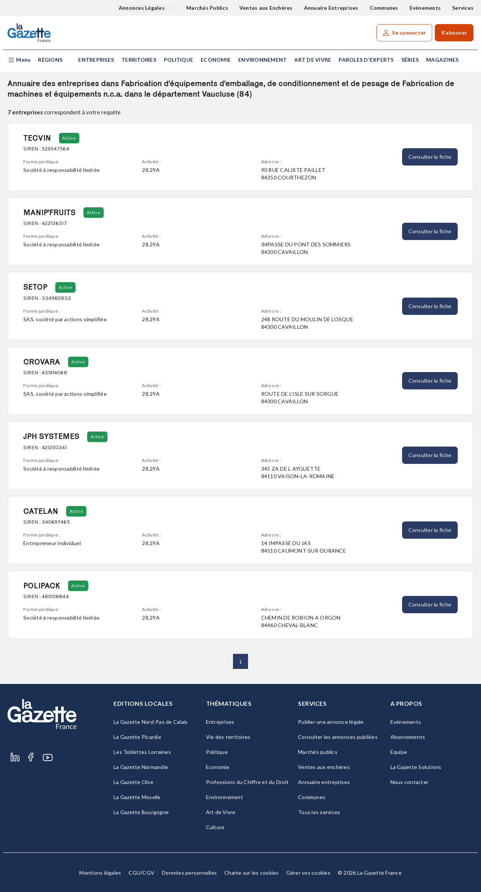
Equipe (398, 752)
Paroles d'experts (366, 59)
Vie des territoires (228, 737)
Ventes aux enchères (324, 767)
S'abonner (454, 32)
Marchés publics (317, 752)
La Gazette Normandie (140, 767)
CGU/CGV (141, 872)
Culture (215, 827)
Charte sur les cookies (251, 872)
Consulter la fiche (430, 156)
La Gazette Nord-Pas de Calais (150, 722)
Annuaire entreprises (324, 782)
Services (462, 8)
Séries (410, 59)
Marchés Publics (207, 8)
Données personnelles (189, 872)
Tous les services (319, 812)
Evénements (425, 8)
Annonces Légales (142, 8)
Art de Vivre (312, 59)
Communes (384, 8)
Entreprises (96, 59)
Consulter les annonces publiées (338, 737)
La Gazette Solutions (416, 767)
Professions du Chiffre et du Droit (247, 782)
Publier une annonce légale (331, 722)
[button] (19, 60)
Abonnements (407, 737)
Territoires (138, 59)
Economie (216, 59)
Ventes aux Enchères (266, 8)
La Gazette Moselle (137, 797)
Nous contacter (409, 782)
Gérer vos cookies (308, 872)
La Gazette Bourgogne (141, 812)
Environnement (262, 59)
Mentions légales (100, 872)
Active (69, 137)
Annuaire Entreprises (331, 8)
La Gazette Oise (133, 782)
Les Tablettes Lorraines (142, 752)
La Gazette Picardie (137, 737)
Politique (178, 59)
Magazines (442, 59)
